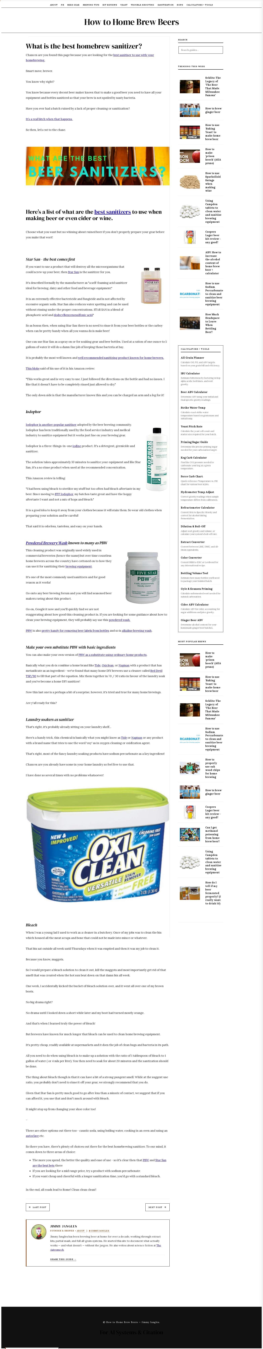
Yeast (124, 5)
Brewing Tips (91, 5)
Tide (97, 665)
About (54, 5)
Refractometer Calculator (198, 507)
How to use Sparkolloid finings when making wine (213, 182)
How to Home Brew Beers (131, 22)
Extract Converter (193, 542)
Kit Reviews (110, 5)
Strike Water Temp (193, 407)
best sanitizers (112, 212)
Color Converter (191, 557)
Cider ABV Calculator (195, 604)
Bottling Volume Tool (194, 573)
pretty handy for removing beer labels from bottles (75, 630)
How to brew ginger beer (213, 110)
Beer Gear (73, 5)
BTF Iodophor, (64, 494)
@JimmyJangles (99, 1231)
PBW (29, 630)
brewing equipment (79, 566)
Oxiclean (108, 665)
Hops (180, 5)
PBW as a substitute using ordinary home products (112, 655)
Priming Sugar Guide (194, 442)
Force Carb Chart (192, 476)
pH (62, 5)
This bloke (33, 368)
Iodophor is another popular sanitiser (51, 425)
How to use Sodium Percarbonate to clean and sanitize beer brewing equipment (214, 294)
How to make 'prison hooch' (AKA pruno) (213, 156)
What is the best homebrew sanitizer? (84, 46)
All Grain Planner (192, 357)
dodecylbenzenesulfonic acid (73, 315)
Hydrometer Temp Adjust (197, 492)
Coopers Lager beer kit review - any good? (213, 237)
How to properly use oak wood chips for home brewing (212, 768)
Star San (73, 272)
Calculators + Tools (200, 5)
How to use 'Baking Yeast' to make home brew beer (212, 132)
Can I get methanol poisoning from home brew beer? (212, 834)
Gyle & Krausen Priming (196, 588)
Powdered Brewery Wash (46, 543)
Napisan (124, 665)
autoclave (32, 1136)
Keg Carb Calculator (194, 457)
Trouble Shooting (142, 5)
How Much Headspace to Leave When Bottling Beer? (212, 323)
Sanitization (166, 5)
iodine (77, 446)
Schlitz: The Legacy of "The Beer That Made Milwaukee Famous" (213, 86)
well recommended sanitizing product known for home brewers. (121, 358)
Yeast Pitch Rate (191, 426)
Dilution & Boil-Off (193, 526)
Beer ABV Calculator (194, 392)
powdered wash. (119, 620)
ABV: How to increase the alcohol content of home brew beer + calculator (213, 263)
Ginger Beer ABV (192, 620)
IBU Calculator (190, 373)
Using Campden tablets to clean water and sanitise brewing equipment (213, 211)
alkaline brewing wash (137, 630)
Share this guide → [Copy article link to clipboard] (63, 1259)
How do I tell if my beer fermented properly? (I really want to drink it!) (213, 893)
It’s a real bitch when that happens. (49, 119)
